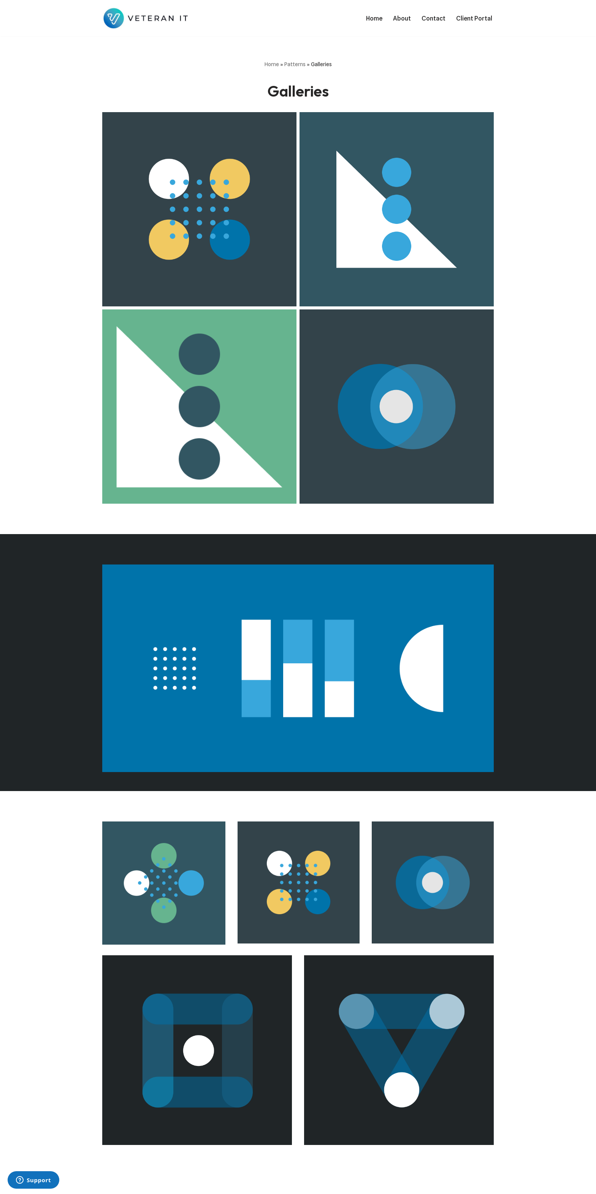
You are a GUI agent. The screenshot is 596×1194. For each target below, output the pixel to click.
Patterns (295, 64)
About (402, 18)
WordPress (170, 1184)
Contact (433, 18)
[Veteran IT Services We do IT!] (147, 18)
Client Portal (474, 18)
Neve (109, 1184)
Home (374, 18)
